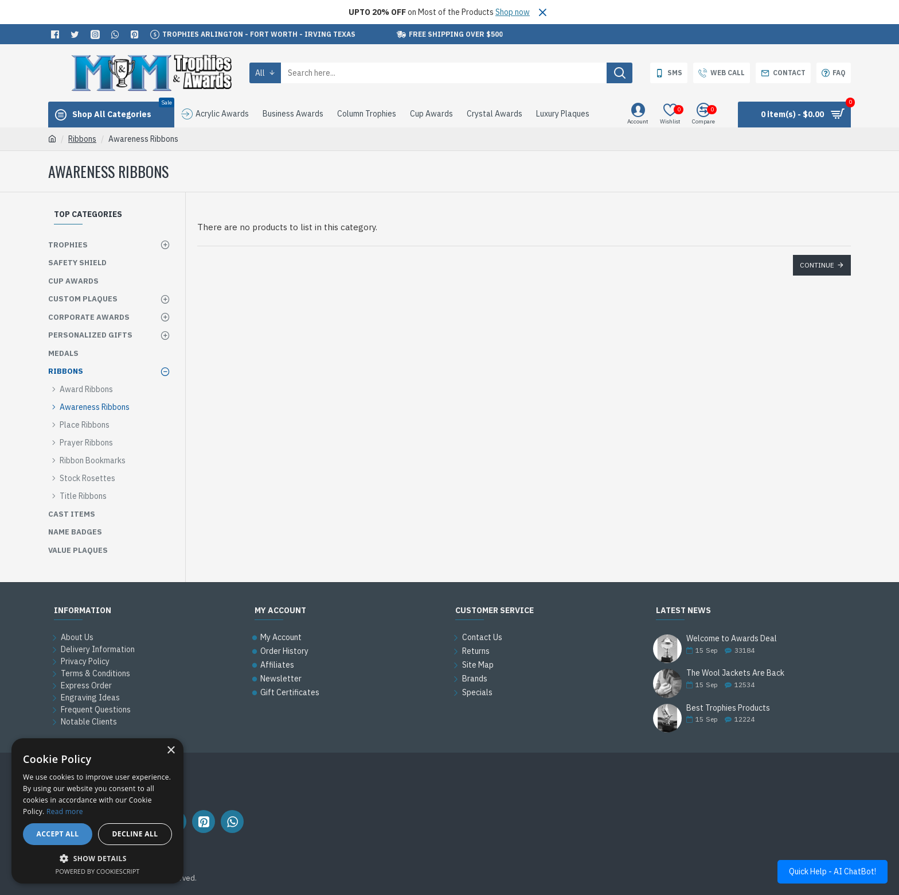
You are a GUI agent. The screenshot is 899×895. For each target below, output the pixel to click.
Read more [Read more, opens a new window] (64, 811)
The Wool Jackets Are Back (735, 673)
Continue (817, 265)
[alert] (97, 811)
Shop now (512, 12)
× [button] (170, 750)
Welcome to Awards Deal (731, 638)
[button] (97, 858)
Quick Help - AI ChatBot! (832, 871)
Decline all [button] (135, 834)
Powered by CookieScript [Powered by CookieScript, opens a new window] (98, 871)
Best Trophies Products (728, 708)
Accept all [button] (58, 834)
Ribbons (82, 139)
